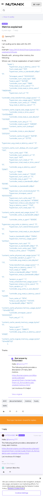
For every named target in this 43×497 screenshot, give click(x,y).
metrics (28, 401)
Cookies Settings (21, 493)
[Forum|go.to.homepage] (15, 4)
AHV (5, 401)
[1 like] (10, 468)
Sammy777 (10, 36)
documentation (16, 401)
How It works (8, 17)
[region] (21, 486)
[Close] (40, 478)
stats (5, 406)
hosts (36, 401)
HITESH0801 (10, 435)
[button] (2, 5)
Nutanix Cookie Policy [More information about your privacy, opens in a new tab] (16, 488)
